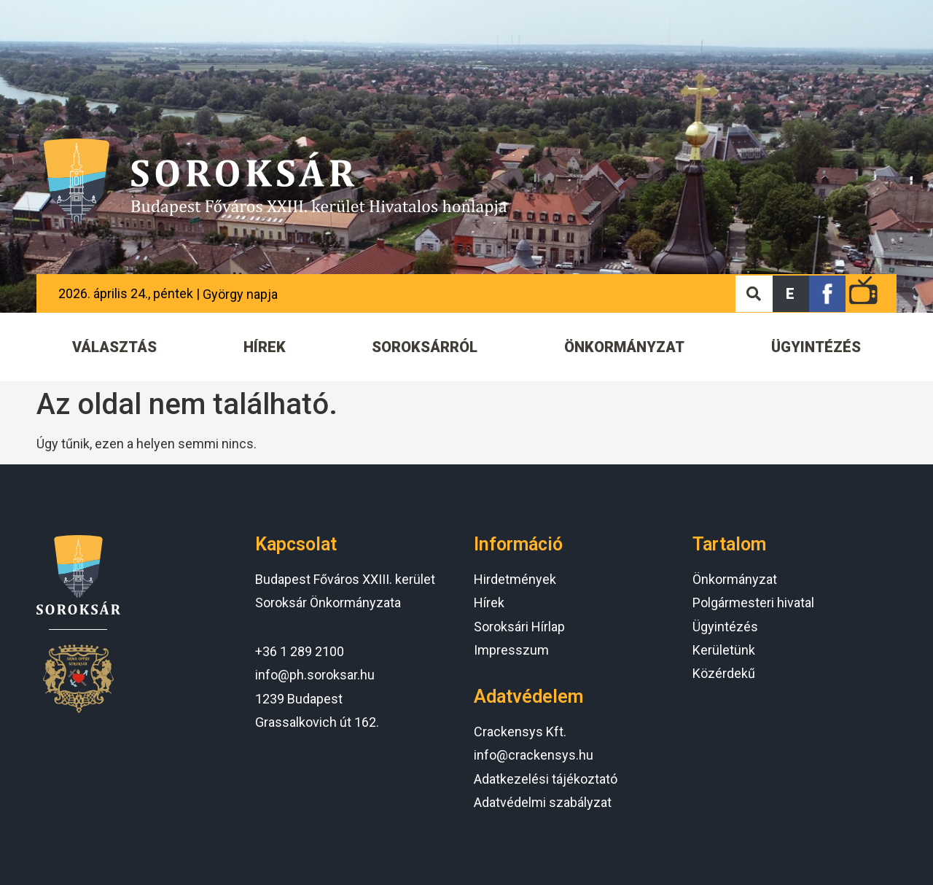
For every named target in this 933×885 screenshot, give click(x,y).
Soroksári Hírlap (519, 626)
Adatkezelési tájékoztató (545, 779)
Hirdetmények (515, 579)
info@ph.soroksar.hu (315, 674)
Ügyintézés (725, 626)
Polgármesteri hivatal (753, 602)
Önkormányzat (734, 579)
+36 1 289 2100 (299, 651)
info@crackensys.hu (533, 755)
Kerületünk (723, 650)
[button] (791, 294)
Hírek (489, 602)
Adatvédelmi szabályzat (543, 802)
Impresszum (511, 650)
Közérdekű (723, 673)
